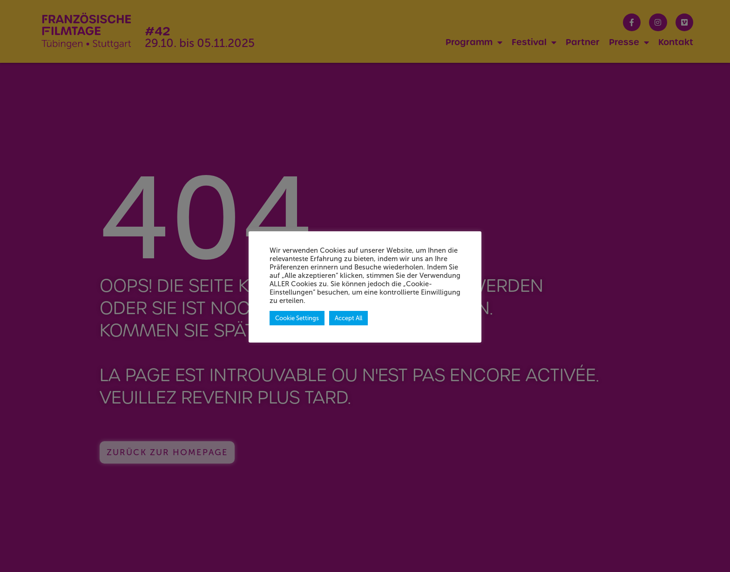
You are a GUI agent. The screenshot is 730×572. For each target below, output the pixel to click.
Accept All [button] (348, 318)
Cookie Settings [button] (297, 318)
